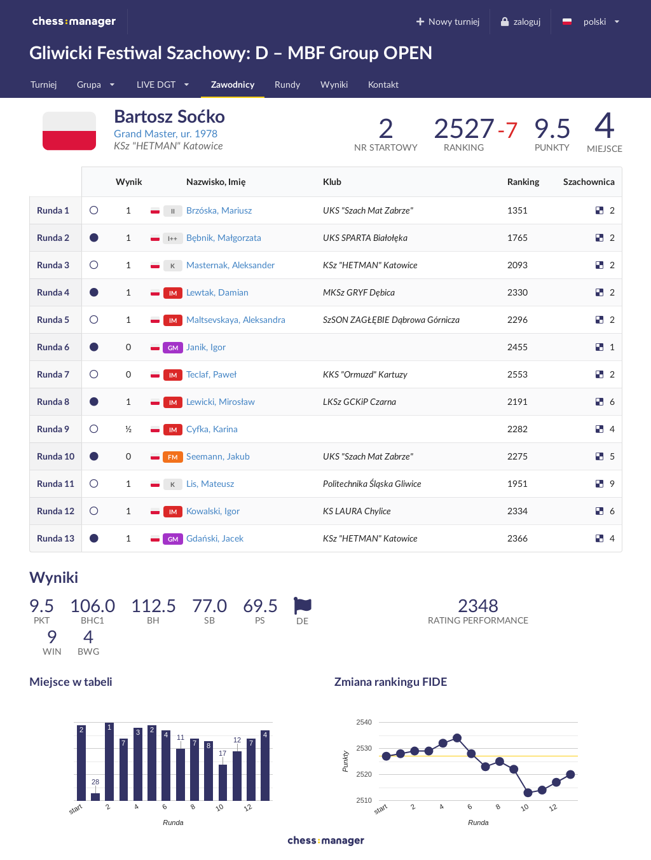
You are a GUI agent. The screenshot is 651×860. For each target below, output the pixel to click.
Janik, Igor (206, 346)
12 (55, 510)
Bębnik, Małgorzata (223, 237)
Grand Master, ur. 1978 (165, 133)
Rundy (287, 84)
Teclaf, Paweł (211, 374)
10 (55, 456)
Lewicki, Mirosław (220, 401)
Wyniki (334, 84)
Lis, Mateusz (210, 483)
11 (55, 483)
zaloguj (520, 21)
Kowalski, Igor (213, 510)
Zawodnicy (232, 84)
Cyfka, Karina (212, 428)
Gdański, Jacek (214, 538)
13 (55, 538)
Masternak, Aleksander (230, 264)
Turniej (44, 84)
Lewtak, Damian (217, 292)
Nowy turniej (447, 21)
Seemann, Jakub (218, 456)
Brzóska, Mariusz (219, 210)
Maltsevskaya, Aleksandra (235, 319)
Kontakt (383, 84)
